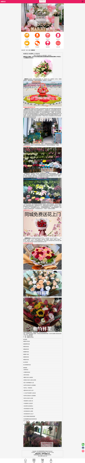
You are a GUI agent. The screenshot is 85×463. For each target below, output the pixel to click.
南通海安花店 (26, 356)
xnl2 (26, 420)
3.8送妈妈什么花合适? (28, 403)
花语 (44, 456)
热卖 (42, 461)
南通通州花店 (26, 351)
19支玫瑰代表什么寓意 (28, 411)
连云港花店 (25, 362)
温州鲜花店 (26, 369)
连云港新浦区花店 (27, 364)
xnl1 (24, 420)
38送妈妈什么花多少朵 (28, 400)
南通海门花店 (26, 354)
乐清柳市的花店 (27, 372)
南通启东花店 (26, 346)
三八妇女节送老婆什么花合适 (30, 393)
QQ (83, 448)
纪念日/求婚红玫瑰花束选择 (29, 416)
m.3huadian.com (39, 55)
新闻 (41, 456)
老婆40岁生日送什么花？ (29, 390)
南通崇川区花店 (30, 337)
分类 (34, 461)
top (83, 451)
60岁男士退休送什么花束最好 (30, 385)
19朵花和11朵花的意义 (28, 406)
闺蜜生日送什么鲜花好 (28, 377)
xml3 (28, 420)
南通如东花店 (26, 359)
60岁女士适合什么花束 (28, 398)
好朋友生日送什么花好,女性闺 (30, 380)
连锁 (29, 50)
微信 (83, 444)
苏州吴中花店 (30, 336)
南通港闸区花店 (26, 344)
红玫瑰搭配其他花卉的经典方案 (30, 419)
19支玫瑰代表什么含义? (28, 413)
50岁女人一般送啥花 (28, 387)
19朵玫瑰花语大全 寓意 (28, 408)
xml (46, 456)
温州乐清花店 (26, 374)
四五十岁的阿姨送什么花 (29, 382)
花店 (27, 50)
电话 (51, 461)
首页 (25, 461)
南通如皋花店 (26, 349)
